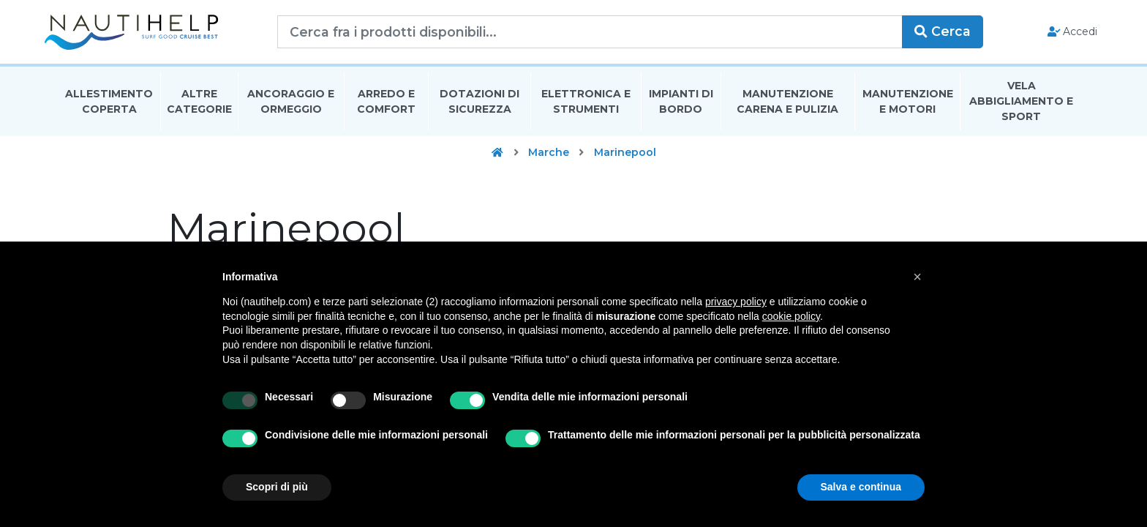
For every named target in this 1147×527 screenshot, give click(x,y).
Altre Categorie (199, 105)
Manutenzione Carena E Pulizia (787, 105)
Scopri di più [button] (277, 487)
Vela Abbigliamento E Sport (1021, 105)
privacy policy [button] (736, 301)
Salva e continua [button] (861, 487)
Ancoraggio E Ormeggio (290, 105)
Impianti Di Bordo (681, 105)
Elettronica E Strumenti (586, 105)
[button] (917, 276)
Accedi (1058, 33)
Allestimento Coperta (109, 105)
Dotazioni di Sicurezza (479, 105)
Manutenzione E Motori (907, 105)
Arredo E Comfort (386, 105)
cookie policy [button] (791, 316)
